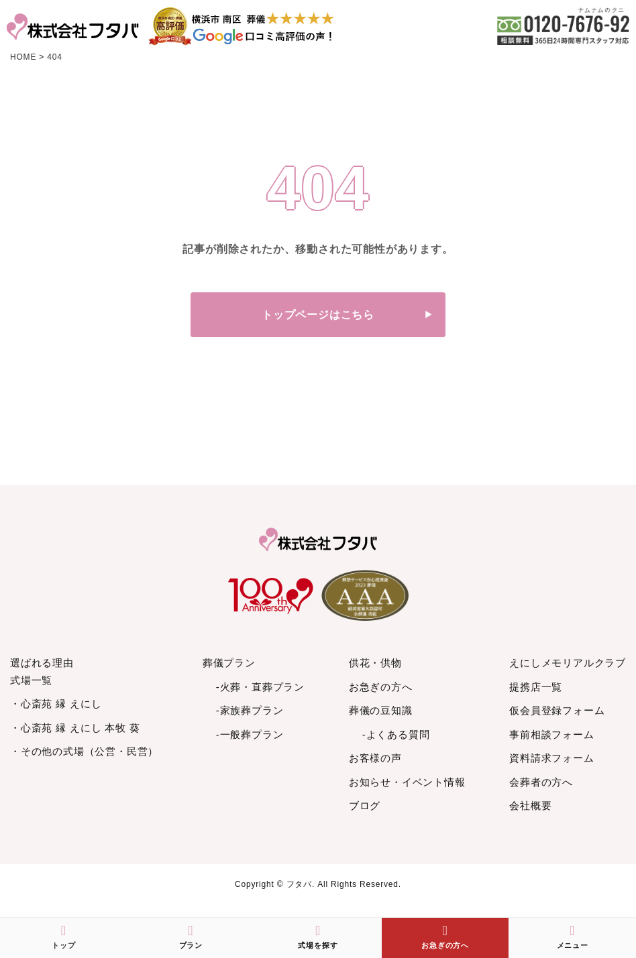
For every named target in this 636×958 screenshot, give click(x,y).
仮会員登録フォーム (556, 710)
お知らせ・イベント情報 (407, 782)
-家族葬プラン (250, 710)
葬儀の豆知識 (381, 710)
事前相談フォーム (551, 734)
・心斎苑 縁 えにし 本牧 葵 (75, 727)
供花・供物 (375, 662)
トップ (63, 936)
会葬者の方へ (541, 782)
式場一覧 (31, 680)
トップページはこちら (318, 314)
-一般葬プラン (250, 734)
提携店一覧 (535, 687)
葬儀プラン (229, 662)
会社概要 (530, 805)
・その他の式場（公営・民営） (84, 751)
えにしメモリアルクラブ (567, 662)
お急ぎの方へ (381, 687)
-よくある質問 (396, 734)
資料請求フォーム (551, 758)
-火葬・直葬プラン (260, 687)
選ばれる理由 (42, 662)
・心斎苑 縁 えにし (55, 703)
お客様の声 (375, 758)
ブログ (364, 805)
